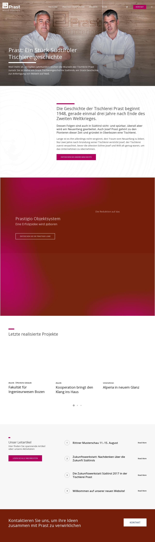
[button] (76, 157)
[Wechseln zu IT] (152, 7)
